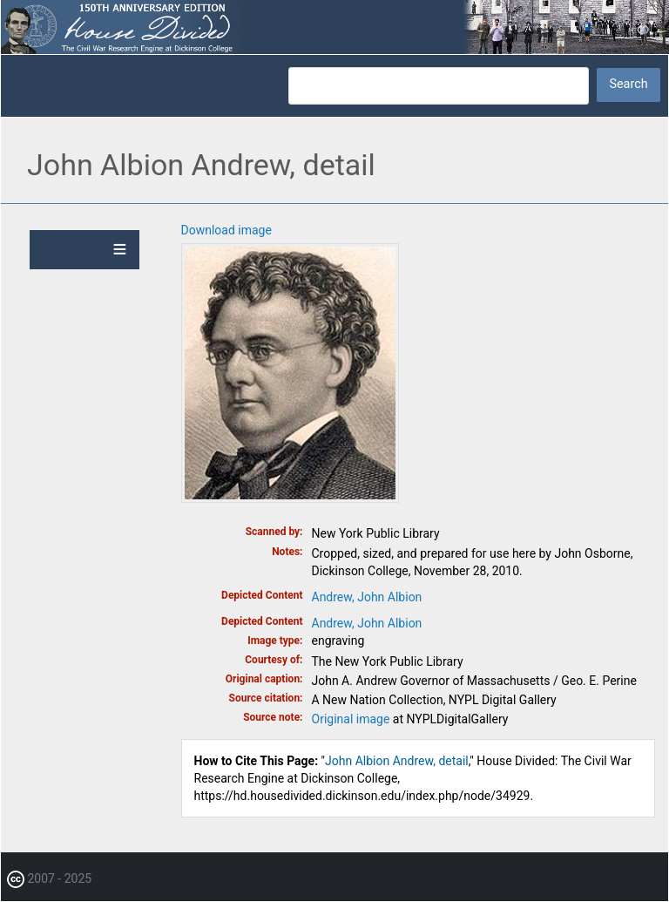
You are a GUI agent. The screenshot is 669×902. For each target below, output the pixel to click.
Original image (351, 719)
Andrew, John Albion (367, 597)
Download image (226, 230)
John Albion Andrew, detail (397, 761)
